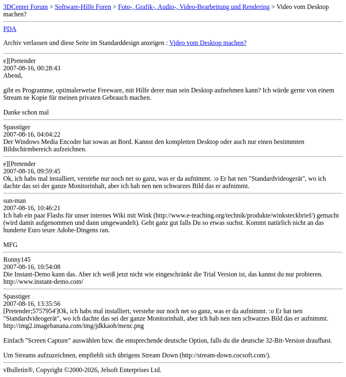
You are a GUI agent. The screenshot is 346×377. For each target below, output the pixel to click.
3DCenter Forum (25, 6)
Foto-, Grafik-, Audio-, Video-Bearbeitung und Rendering (193, 6)
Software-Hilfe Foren (83, 6)
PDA (9, 28)
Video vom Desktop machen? (207, 42)
